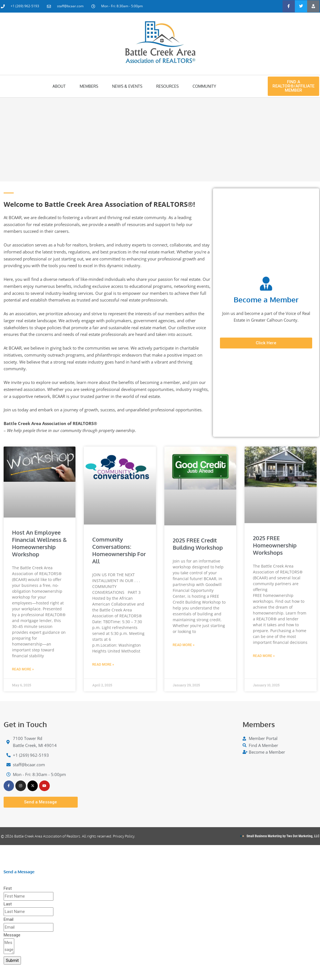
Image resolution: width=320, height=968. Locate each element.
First (8, 888)
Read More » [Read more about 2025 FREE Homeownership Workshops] (264, 656)
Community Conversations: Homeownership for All (119, 550)
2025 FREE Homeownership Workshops (275, 545)
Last (8, 904)
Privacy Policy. (124, 836)
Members (89, 86)
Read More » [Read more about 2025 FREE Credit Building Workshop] (184, 645)
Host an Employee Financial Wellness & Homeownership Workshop (39, 543)
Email (8, 919)
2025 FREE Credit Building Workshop (198, 544)
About (59, 86)
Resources (167, 86)
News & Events (127, 86)
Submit (12, 961)
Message (12, 935)
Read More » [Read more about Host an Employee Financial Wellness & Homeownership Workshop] (23, 669)
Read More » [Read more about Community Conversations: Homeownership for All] (103, 664)
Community (204, 86)
